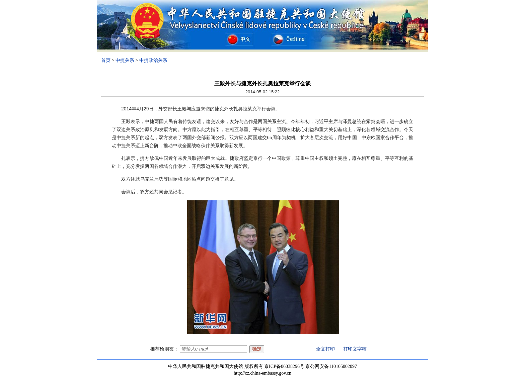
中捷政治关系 (153, 60)
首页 (105, 60)
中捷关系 (125, 60)
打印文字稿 (355, 349)
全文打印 (325, 349)
